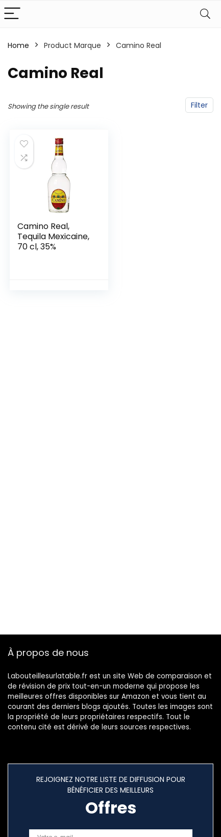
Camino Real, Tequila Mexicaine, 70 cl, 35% (53, 236)
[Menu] (12, 14)
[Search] (205, 14)
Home (18, 45)
